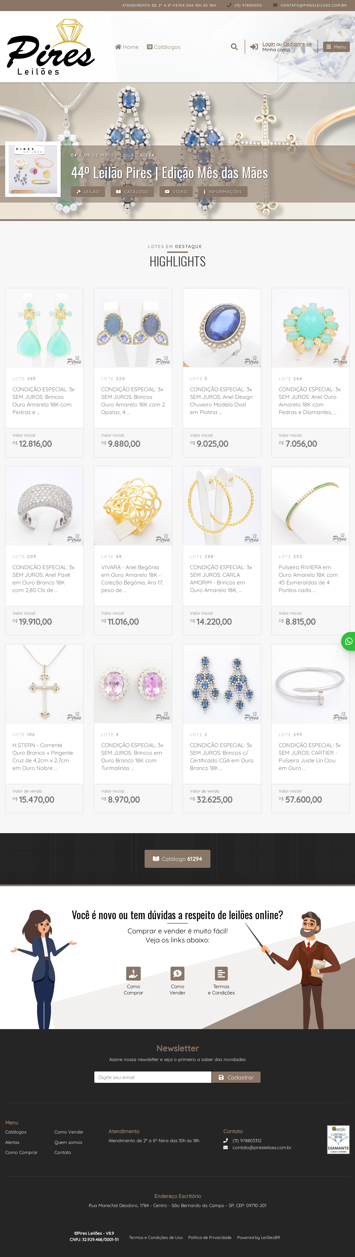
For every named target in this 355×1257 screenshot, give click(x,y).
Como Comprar (21, 1152)
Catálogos (164, 46)
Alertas (12, 1142)
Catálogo (132, 191)
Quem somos (68, 1142)
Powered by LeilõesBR (258, 1237)
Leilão (88, 191)
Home (127, 46)
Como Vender (69, 1132)
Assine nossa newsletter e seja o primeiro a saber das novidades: (177, 1059)
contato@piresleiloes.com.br (310, 5)
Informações (223, 191)
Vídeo (176, 191)
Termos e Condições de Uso (156, 1237)
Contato (62, 1152)
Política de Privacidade (210, 1237)
